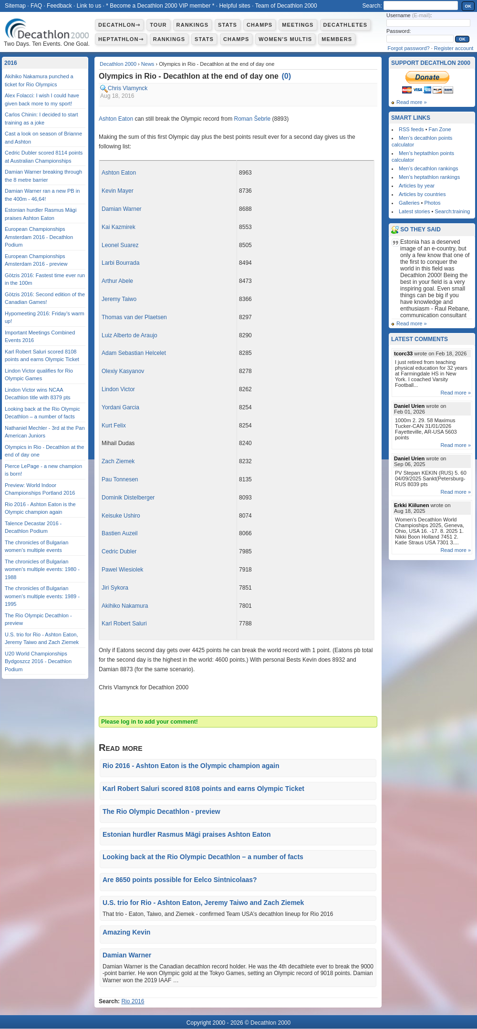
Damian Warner (122, 209)
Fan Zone (440, 129)
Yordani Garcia (120, 407)
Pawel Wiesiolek (122, 569)
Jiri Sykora (115, 587)
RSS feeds (411, 129)
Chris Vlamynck (127, 88)
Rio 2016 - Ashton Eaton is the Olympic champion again (191, 765)
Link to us (89, 5)
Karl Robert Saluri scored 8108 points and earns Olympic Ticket (203, 788)
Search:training (452, 211)
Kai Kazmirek (118, 227)
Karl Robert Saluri (124, 623)
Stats (227, 25)
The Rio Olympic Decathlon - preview (161, 811)
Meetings (297, 25)
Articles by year (417, 185)
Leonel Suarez (120, 245)
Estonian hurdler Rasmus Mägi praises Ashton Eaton (187, 834)
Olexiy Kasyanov (123, 371)
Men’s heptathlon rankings (429, 177)
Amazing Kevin (126, 932)
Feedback (59, 5)
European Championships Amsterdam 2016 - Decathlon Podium (39, 237)
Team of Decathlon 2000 (286, 5)
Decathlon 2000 (118, 64)
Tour (158, 25)
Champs (259, 25)
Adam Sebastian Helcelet (134, 353)
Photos (432, 203)
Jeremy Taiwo (119, 299)
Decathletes (345, 25)
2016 (10, 63)
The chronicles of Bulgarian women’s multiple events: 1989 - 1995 (42, 596)
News (148, 64)
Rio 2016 (132, 1001)
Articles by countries (422, 194)
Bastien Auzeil (119, 533)
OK (468, 6)
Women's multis (285, 39)
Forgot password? (409, 48)
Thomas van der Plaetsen (134, 317)
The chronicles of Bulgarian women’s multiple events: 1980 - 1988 (42, 569)
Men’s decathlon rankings (428, 168)
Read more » (411, 102)
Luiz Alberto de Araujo (129, 335)
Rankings (192, 25)
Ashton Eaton (116, 118)
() (286, 76)
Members (336, 39)
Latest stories (414, 211)
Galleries (409, 203)
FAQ (36, 5)
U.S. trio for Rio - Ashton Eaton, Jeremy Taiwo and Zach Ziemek (203, 902)
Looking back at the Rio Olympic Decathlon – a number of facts (203, 857)
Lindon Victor (118, 389)
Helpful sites (234, 5)
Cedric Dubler (119, 551)
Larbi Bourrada (120, 263)
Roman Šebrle (252, 118)
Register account (454, 48)
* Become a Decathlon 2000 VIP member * (160, 5)
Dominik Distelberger (128, 497)
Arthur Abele (117, 281)
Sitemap (15, 5)
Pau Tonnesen (120, 479)
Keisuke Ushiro (121, 515)
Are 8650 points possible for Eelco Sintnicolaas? (180, 879)
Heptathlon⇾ (121, 39)
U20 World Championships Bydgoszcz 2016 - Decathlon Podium (38, 661)
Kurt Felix (114, 425)
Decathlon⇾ (119, 25)
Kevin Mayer (118, 190)
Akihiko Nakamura (125, 606)
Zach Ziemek (118, 461)
